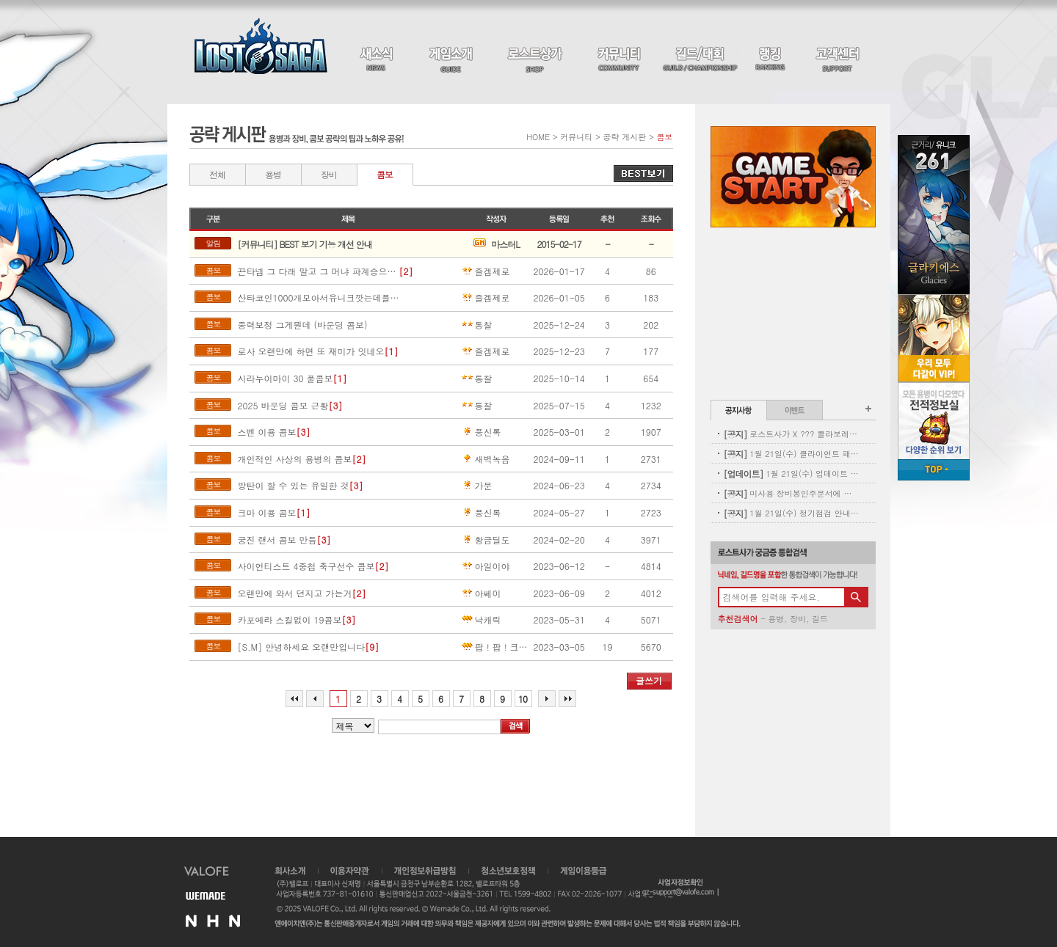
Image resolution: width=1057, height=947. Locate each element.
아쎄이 (480, 593)
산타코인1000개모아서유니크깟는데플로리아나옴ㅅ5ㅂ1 (318, 298)
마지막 (567, 698)
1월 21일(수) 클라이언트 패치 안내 (792, 453)
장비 (329, 174)
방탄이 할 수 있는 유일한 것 (293, 485)
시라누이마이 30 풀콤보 (285, 378)
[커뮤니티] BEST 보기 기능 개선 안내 (304, 244)
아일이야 (485, 566)
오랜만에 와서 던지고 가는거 (294, 593)
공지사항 (739, 410)
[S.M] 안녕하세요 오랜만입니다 (301, 647)
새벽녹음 (485, 459)
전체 (217, 174)
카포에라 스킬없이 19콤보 (289, 620)
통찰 (476, 325)
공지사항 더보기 (868, 409)
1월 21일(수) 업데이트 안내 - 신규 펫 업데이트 (792, 473)
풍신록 (480, 432)
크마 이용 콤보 (266, 513)
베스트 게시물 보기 (643, 173)
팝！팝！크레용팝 (496, 647)
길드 (820, 618)
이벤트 (794, 410)
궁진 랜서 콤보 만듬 (276, 540)
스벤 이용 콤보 (266, 432)
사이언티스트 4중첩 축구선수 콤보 (305, 566)
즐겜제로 (485, 271)
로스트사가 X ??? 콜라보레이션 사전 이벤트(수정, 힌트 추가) (792, 434)
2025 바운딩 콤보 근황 (282, 406)
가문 (476, 485)
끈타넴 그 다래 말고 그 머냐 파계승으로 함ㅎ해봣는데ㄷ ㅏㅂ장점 (318, 271)
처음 (294, 698)
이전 (315, 698)
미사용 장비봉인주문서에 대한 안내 (792, 493)
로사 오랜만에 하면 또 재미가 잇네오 (310, 351)
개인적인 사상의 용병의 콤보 (294, 459)
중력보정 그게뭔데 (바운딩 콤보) (302, 325)
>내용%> (353, 725)
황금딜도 (485, 540)
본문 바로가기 (0, 0)
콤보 (385, 174)
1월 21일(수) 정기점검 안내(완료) (792, 513)
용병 (273, 174)
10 (522, 698)
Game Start (793, 176)
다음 (547, 698)
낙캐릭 (480, 620)
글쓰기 (649, 680)
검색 (515, 726)
